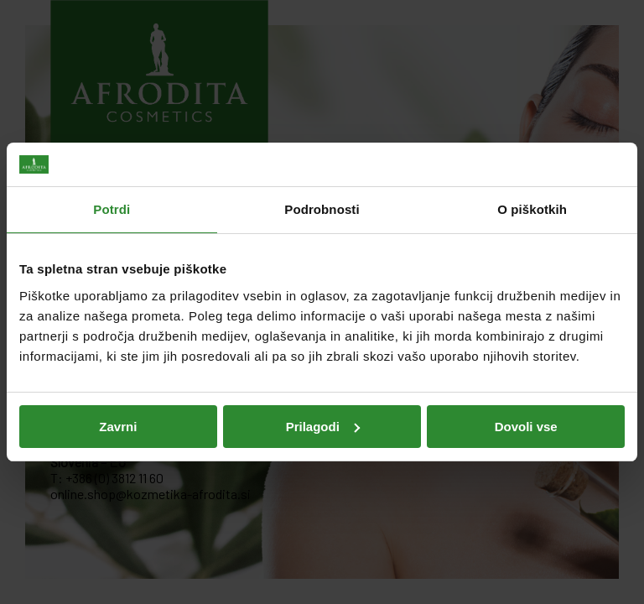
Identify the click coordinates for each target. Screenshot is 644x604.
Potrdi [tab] (111, 209)
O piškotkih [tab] (532, 209)
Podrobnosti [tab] (321, 209)
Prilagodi (323, 426)
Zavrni (118, 426)
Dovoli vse (526, 426)
